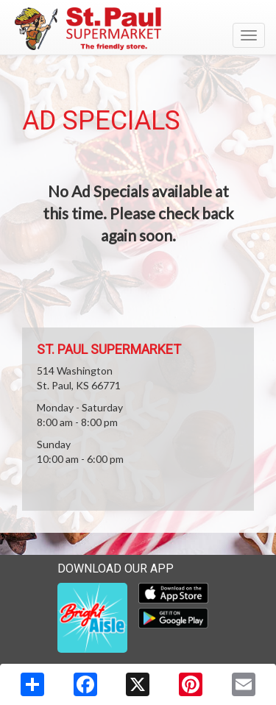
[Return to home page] (138, 28)
